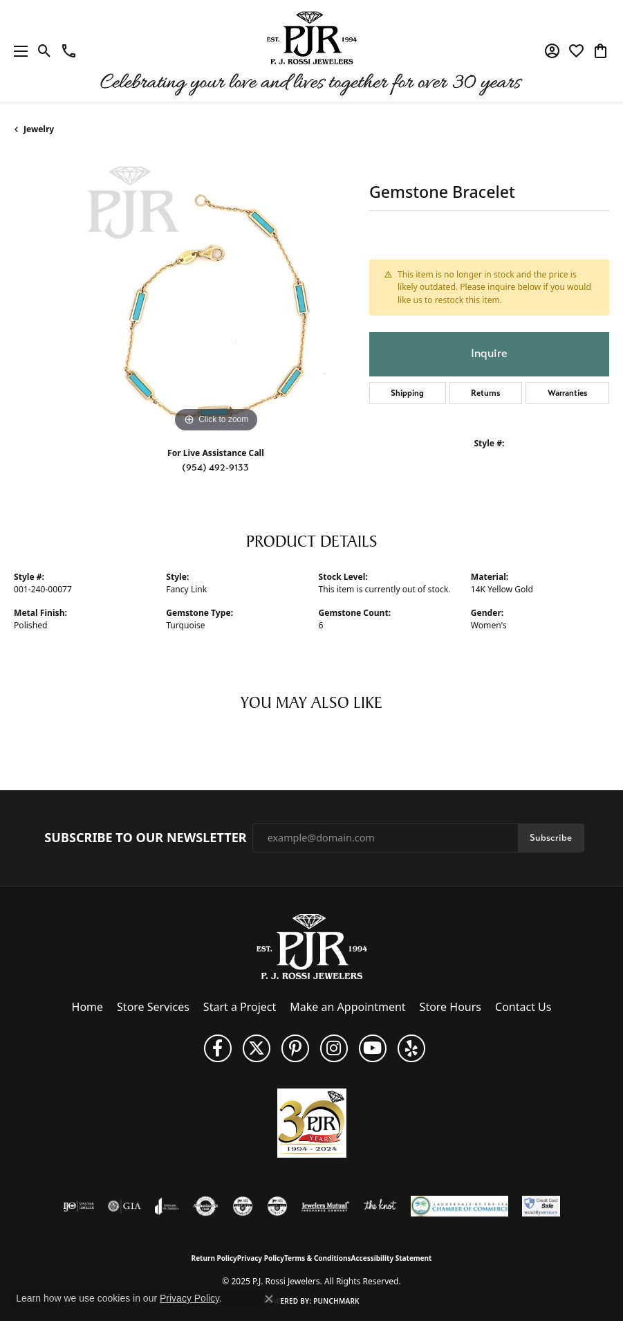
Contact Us (523, 1006)
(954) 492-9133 (215, 467)
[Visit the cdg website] (242, 1206)
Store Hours (450, 1006)
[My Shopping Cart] (600, 51)
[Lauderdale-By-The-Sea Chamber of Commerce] (459, 1206)
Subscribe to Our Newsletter (145, 838)
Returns (486, 393)
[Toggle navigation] (17, 51)
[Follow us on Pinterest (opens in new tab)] (295, 1048)
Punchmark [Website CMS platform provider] (336, 1301)
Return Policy (214, 1258)
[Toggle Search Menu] (44, 51)
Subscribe (551, 838)
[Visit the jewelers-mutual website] (325, 1206)
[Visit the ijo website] (78, 1206)
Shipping (407, 393)
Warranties (568, 393)
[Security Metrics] (541, 1206)
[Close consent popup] (269, 1299)
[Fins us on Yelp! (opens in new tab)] (411, 1048)
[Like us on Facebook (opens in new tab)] (218, 1048)
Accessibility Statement (391, 1258)
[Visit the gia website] (124, 1206)
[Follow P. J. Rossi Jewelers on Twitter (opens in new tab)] (256, 1048)
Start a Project (239, 1006)
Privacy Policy (260, 1258)
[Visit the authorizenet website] (205, 1206)
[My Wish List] (576, 51)
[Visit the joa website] (167, 1206)
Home (88, 1006)
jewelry (39, 129)
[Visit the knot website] (380, 1206)
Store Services (153, 1006)
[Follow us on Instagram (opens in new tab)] (334, 1048)
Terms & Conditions (317, 1258)
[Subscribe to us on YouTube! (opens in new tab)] (373, 1048)
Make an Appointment (347, 1006)
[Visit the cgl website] (277, 1206)
